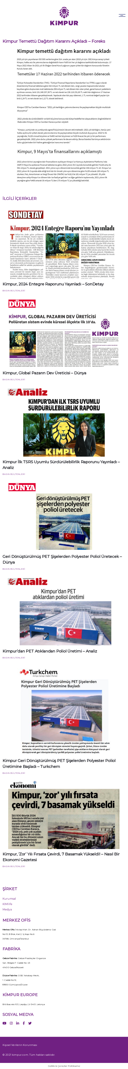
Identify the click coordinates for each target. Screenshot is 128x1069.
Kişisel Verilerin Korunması (20, 1045)
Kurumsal (9, 898)
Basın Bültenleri (14, 290)
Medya (7, 909)
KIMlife (7, 904)
